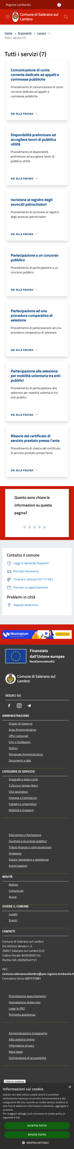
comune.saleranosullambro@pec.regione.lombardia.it (38, 973)
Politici (13, 748)
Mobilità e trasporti (21, 810)
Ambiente (15, 853)
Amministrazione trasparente (28, 1033)
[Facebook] (9, 705)
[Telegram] (29, 705)
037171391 (33, 978)
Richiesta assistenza (22, 1014)
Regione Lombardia (18, 4)
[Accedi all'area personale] (59, 4)
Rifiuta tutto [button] (37, 1134)
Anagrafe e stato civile (23, 779)
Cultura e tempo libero (23, 785)
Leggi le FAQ (17, 1008)
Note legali (16, 1051)
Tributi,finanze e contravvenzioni (30, 847)
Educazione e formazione (25, 835)
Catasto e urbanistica (22, 804)
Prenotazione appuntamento (27, 996)
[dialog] (37, 1116)
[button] (37, 1143)
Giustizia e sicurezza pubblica (28, 841)
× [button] (69, 1087)
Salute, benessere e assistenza (29, 859)
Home (8, 33)
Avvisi (13, 897)
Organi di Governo (20, 723)
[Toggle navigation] (7, 16)
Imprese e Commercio (23, 797)
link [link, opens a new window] (18, 1117)
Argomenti (25, 33)
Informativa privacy (21, 1045)
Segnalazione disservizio (24, 1002)
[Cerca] (66, 17)
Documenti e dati (20, 760)
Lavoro (41, 33)
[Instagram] (19, 705)
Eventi (13, 920)
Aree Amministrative (22, 729)
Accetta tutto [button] (37, 1125)
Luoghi (13, 914)
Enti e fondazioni (20, 742)
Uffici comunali (18, 735)
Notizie (13, 884)
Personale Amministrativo (26, 754)
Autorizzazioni (18, 865)
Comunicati (16, 890)
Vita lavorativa (18, 791)
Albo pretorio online (22, 1039)
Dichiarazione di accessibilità (27, 1058)
